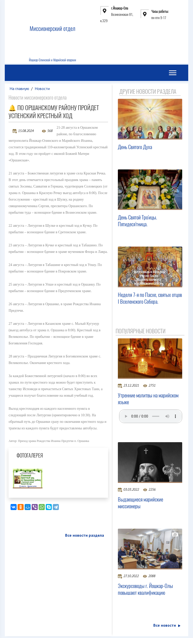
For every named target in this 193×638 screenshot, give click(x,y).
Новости (42, 88)
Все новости (166, 625)
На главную (19, 88)
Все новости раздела (84, 535)
